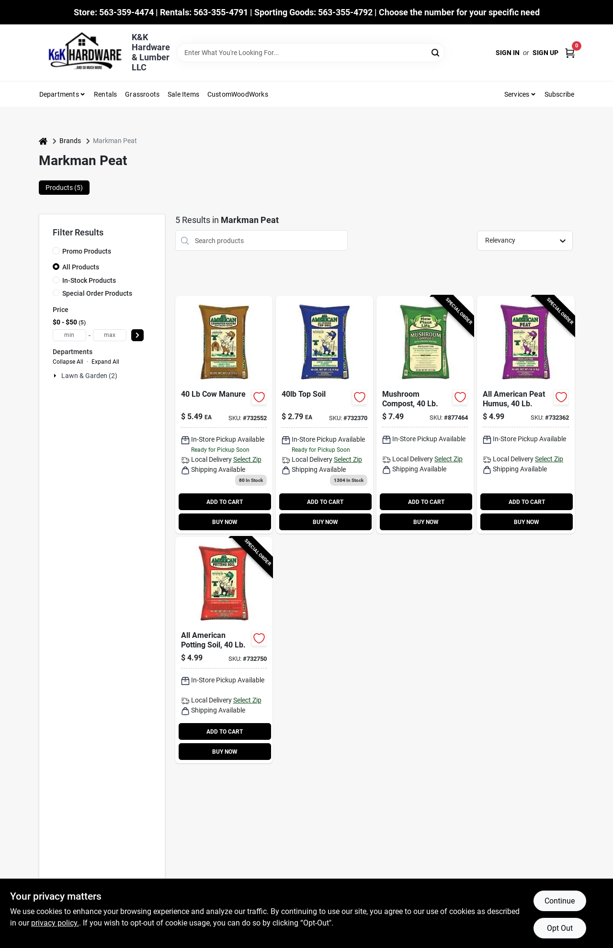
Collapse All (68, 361)
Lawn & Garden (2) (89, 375)
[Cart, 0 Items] (570, 53)
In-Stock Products (89, 280)
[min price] (69, 335)
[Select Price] (137, 335)
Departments (59, 94)
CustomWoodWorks (237, 94)
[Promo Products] (56, 250)
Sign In (508, 52)
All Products (80, 267)
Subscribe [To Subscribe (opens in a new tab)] (560, 94)
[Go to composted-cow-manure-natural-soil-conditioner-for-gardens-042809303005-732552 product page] (223, 415)
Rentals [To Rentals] (105, 94)
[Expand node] (56, 376)
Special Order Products (97, 293)
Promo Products (86, 251)
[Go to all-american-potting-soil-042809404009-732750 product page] (223, 650)
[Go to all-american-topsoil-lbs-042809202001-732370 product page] (324, 415)
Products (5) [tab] (64, 187)
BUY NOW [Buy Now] (225, 522)
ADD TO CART (224, 502)
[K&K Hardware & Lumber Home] (82, 52)
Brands (70, 141)
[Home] (43, 141)
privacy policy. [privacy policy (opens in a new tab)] (55, 922)
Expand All (105, 361)
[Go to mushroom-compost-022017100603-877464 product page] (425, 415)
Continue (560, 900)
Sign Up (545, 52)
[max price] (109, 335)
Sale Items (183, 94)
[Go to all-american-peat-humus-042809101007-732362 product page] (525, 415)
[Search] (436, 52)
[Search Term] (311, 52)
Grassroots (142, 94)
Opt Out (560, 928)
